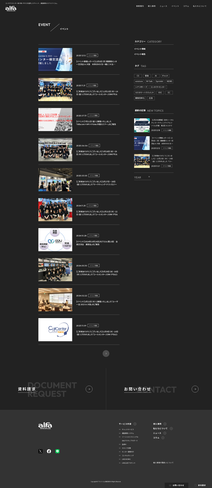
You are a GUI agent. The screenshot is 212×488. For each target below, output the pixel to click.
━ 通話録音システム (126, 433)
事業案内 (140, 6)
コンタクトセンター (158, 87)
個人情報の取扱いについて (163, 462)
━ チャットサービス (126, 429)
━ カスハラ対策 (125, 448)
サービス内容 (127, 423)
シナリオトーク (141, 87)
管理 (147, 75)
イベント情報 (139, 48)
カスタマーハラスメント (144, 92)
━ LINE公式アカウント (127, 463)
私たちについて (200, 6)
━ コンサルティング (126, 455)
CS (138, 75)
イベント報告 (92, 55)
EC (169, 92)
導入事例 (152, 6)
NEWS (169, 81)
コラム (186, 6)
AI (156, 75)
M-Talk (149, 81)
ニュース (163, 6)
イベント (175, 6)
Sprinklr (159, 81)
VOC (160, 92)
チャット (165, 75)
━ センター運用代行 (126, 452)
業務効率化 (140, 98)
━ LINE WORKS (124, 459)
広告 (151, 98)
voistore (139, 81)
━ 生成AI (122, 444)
